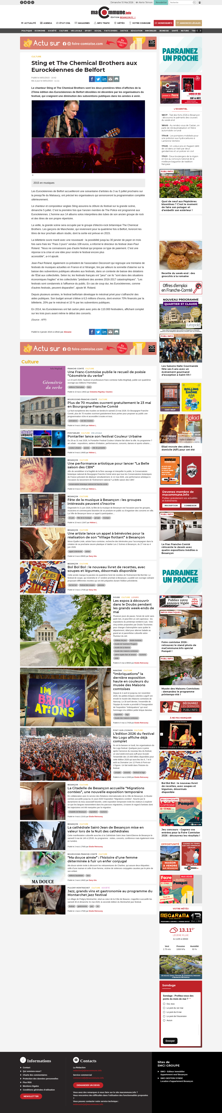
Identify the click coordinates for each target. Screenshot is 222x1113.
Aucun (169, 1020)
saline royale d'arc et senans (125, 655)
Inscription (171, 505)
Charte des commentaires (35, 1075)
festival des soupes (87, 585)
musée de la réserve (122, 648)
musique (106, 518)
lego (127, 715)
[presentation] (161, 734)
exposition (118, 715)
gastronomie (82, 906)
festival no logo (139, 773)
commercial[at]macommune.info (88, 1078)
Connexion (190, 505)
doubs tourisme (136, 640)
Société (106, 888)
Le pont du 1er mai (175, 1008)
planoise (101, 585)
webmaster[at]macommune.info (88, 1104)
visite (116, 658)
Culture (36, 56)
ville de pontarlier (98, 448)
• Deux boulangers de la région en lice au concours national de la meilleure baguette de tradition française (180, 160)
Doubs (116, 597)
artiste (87, 552)
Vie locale (96, 433)
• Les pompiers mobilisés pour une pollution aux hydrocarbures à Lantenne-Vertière (180, 138)
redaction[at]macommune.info (87, 1070)
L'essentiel (180, 109)
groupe (97, 518)
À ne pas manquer (180, 718)
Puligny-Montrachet (79, 888)
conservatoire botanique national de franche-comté (88, 484)
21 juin (71, 518)
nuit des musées (87, 421)
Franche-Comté (76, 369)
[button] (194, 2)
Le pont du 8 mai (174, 1012)
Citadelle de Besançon (77, 812)
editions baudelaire (76, 876)
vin (98, 906)
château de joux (120, 640)
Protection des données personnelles (40, 1079)
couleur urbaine (75, 448)
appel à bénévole (75, 552)
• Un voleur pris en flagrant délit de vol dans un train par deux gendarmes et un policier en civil (180, 148)
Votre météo (181, 908)
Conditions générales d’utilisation (39, 1090)
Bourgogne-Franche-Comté (82, 399)
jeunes (86, 448)
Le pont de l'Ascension (177, 1016)
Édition (115, 17)
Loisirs (135, 597)
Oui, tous (171, 1004)
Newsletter (31, 1096)
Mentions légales (31, 1086)
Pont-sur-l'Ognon (123, 730)
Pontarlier (74, 433)
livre (89, 387)
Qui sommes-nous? (32, 1071)
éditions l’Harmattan (76, 387)
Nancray (117, 670)
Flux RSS (27, 1082)
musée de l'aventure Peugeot (125, 644)
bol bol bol (73, 585)
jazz (91, 906)
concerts (127, 773)
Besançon (73, 460)
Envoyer (170, 1040)
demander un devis (88, 1085)
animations (73, 421)
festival (71, 906)
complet (117, 773)
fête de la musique (84, 518)
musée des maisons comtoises (126, 651)
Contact (26, 1067)
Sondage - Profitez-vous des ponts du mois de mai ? (178, 997)
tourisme (142, 655)
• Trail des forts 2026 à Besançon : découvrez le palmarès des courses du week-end (181, 117)
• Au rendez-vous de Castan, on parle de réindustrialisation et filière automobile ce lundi (181, 128)
